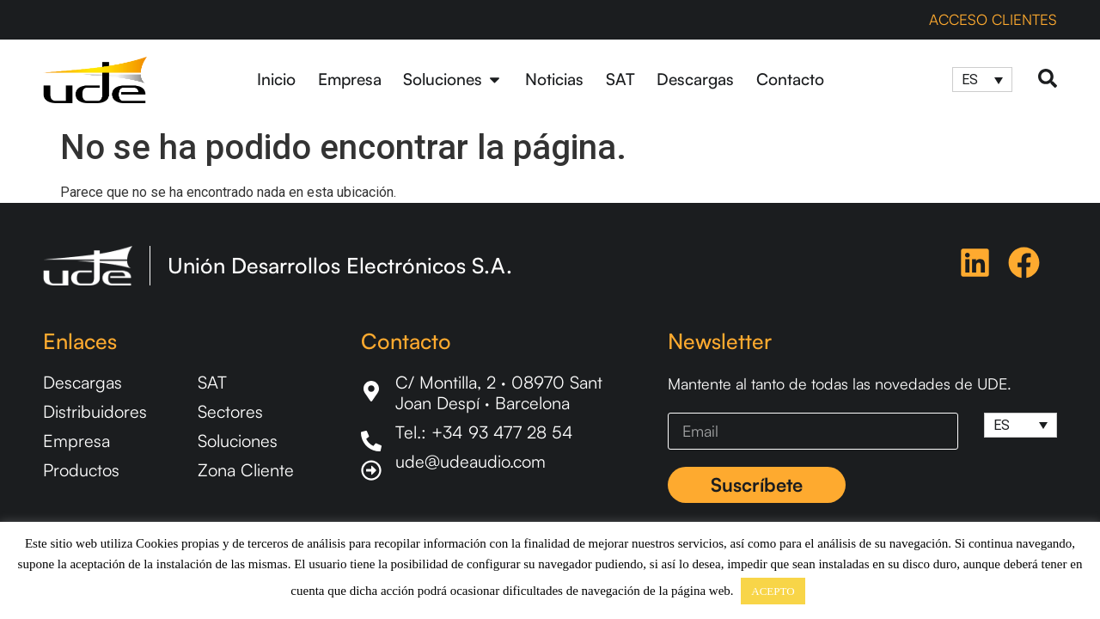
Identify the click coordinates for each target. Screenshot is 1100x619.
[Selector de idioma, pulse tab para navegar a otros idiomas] (982, 79)
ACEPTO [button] (772, 591)
